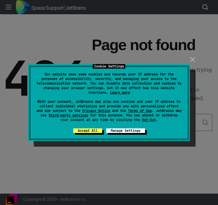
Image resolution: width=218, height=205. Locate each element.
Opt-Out (149, 120)
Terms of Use (140, 110)
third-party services (68, 115)
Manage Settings (126, 130)
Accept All (88, 130)
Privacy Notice (96, 110)
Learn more (120, 92)
